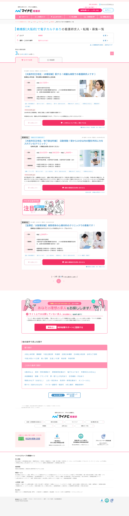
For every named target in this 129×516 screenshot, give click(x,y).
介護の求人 (65, 486)
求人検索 (74, 17)
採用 (45, 498)
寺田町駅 (71, 358)
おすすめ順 (27, 60)
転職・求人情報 (56, 461)
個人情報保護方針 (58, 498)
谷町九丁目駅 (92, 354)
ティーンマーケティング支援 (67, 474)
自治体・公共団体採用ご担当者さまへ (34, 421)
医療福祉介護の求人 (60, 462)
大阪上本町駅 (30, 354)
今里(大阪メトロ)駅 (32, 358)
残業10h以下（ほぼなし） (74, 103)
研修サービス (18, 492)
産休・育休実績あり (30, 103)
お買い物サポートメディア (22, 478)
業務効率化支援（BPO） (29, 492)
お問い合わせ (64, 425)
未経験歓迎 (29, 376)
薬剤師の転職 (102, 484)
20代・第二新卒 (39, 484)
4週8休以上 (49, 103)
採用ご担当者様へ (93, 4)
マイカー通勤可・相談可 (83, 255)
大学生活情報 (78, 474)
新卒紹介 (47, 484)
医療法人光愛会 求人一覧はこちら (96, 266)
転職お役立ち (107, 17)
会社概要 (25, 498)
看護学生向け (36, 461)
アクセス (30, 498)
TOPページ (24, 17)
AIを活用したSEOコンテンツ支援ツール (52, 478)
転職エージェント (55, 484)
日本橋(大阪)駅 (79, 354)
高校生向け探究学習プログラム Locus (35, 468)
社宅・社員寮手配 (65, 492)
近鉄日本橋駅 (67, 354)
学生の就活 (18, 461)
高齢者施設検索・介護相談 (70, 478)
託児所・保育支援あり (68, 380)
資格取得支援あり (59, 372)
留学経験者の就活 (26, 461)
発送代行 (39, 492)
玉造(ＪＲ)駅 (54, 358)
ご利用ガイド (41, 17)
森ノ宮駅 (44, 358)
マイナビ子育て (50, 476)
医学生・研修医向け (46, 461)
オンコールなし (84, 380)
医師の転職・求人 (39, 486)
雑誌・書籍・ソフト (100, 474)
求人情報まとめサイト (20, 474)
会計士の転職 (76, 484)
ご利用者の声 (90, 17)
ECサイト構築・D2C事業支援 (63, 476)
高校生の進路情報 (19, 468)
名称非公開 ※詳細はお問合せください (95, 192)
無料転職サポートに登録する (64, 327)
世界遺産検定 (30, 476)
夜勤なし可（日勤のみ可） (37, 137)
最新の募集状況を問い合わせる (73, 188)
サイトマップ (74, 421)
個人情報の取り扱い (95, 421)
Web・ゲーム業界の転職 (27, 484)
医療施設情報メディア (95, 476)
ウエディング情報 (20, 476)
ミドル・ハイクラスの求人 (74, 461)
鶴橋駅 (39, 354)
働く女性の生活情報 (88, 474)
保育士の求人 (49, 486)
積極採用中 (96, 103)
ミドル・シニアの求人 (101, 461)
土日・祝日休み (49, 171)
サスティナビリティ (38, 498)
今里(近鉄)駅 (48, 354)
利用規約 (44, 425)
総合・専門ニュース (33, 474)
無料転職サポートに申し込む (89, 10)
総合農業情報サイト (40, 476)
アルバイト (86, 461)
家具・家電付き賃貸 (36, 478)
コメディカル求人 (29, 486)
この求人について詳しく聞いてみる (73, 123)
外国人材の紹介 (85, 486)
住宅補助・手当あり (76, 376)
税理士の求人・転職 (86, 484)
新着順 (50, 60)
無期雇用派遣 (57, 486)
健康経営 (46, 492)
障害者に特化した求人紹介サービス (24, 462)
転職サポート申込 (84, 425)
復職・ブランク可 (29, 171)
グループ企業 (50, 498)
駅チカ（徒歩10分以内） (60, 103)
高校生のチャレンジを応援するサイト (48, 474)
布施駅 (57, 354)
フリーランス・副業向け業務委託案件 (44, 462)
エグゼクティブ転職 (66, 484)
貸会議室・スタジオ (54, 492)
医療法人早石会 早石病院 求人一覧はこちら (93, 127)
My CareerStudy (76, 476)
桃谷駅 (63, 358)
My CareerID (85, 476)
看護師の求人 (19, 486)
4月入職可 (27, 106)
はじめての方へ (57, 17)
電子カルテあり (40, 103)
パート (92, 461)
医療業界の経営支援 (74, 486)
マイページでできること (107, 4)
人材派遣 (17, 484)
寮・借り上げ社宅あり (58, 376)
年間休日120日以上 (87, 103)
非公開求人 (25, 54)
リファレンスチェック (77, 492)
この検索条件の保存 (96, 45)
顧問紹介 (95, 484)
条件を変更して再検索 (64, 395)
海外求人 (64, 461)
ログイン (108, 10)
